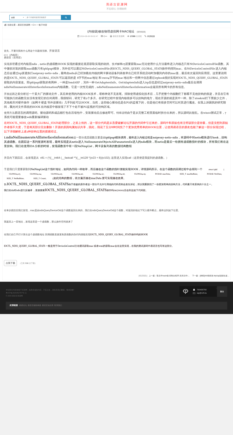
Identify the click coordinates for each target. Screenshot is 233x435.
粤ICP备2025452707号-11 (16, 293)
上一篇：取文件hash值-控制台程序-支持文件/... (169, 276)
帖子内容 (43, 25)
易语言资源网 (24, 25)
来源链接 (151, 36)
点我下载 (10, 263)
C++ (34, 25)
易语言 (7, 57)
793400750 (202, 290)
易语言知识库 (47, 305)
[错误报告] (142, 276)
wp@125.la (202, 293)
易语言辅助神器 (34, 305)
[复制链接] (141, 32)
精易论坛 (23, 305)
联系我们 (58, 305)
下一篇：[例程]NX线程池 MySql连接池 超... (210, 276)
